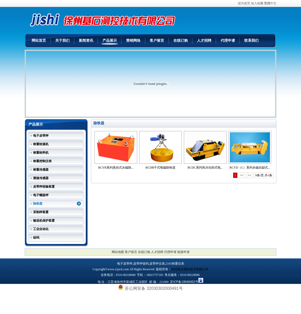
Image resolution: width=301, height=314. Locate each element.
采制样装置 (41, 212)
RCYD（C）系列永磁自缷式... (250, 167)
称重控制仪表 (42, 161)
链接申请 (183, 252)
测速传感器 (41, 178)
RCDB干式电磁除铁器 (161, 167)
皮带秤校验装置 (44, 186)
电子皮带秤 (41, 135)
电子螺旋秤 (41, 195)
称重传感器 (41, 169)
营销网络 (133, 40)
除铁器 (37, 203)
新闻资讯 (86, 40)
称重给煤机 (41, 144)
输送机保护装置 (44, 220)
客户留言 (157, 40)
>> (249, 175)
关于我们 (62, 40)
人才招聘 (204, 40)
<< (242, 175)
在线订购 (180, 40)
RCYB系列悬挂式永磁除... (116, 167)
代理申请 (228, 40)
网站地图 (118, 252)
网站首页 (39, 40)
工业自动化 (41, 229)
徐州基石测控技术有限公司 (189, 269)
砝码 (36, 237)
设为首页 (244, 3)
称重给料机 (41, 152)
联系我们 (251, 40)
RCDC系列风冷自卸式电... (205, 167)
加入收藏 (257, 3)
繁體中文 (270, 3)
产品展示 (109, 40)
